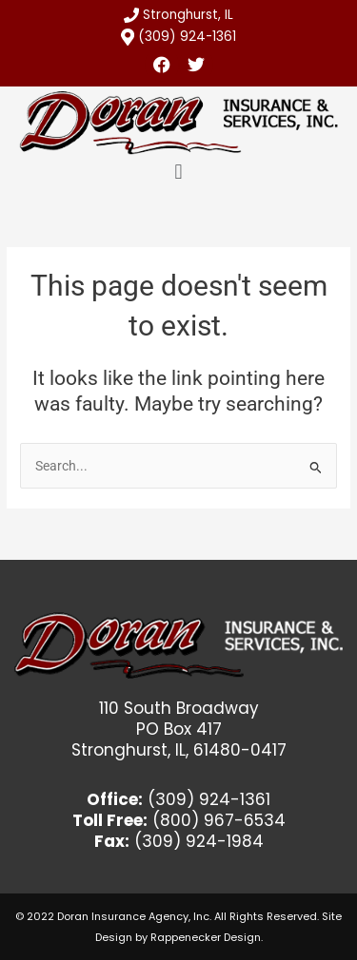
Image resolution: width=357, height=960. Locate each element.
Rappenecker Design (205, 937)
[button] (178, 172)
